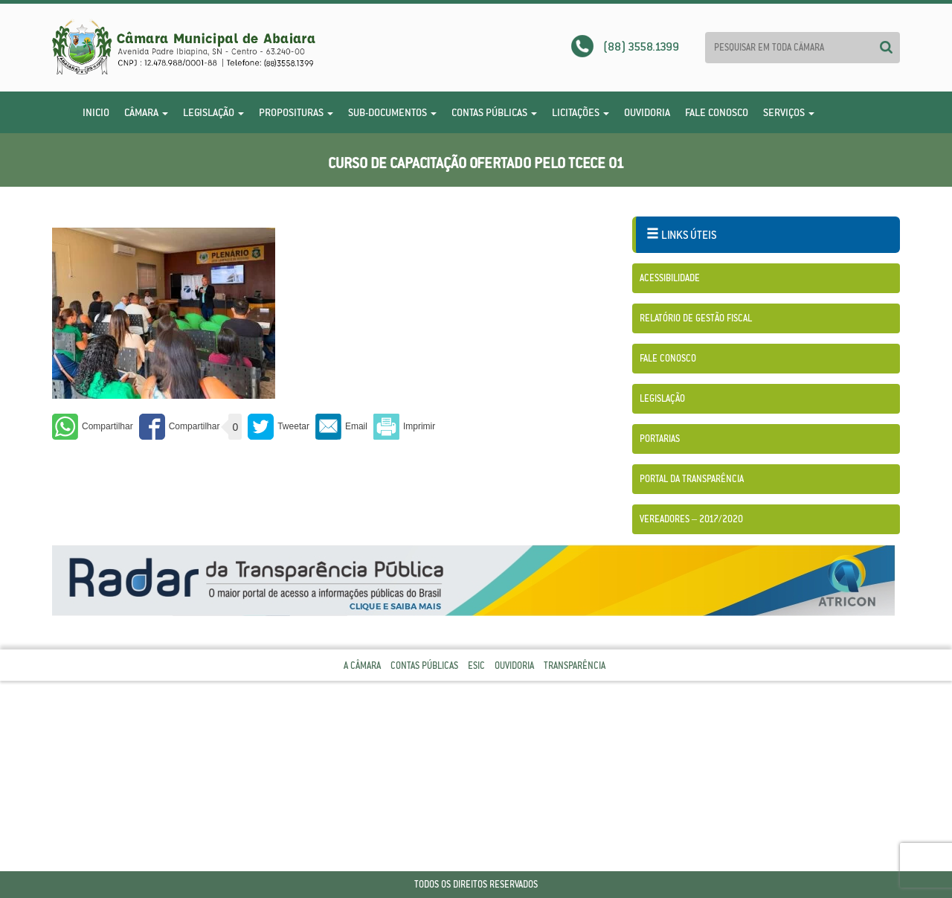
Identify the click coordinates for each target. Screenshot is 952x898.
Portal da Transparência (692, 478)
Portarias (660, 438)
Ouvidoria (647, 112)
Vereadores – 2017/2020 (691, 519)
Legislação (213, 112)
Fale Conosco (716, 112)
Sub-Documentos (392, 112)
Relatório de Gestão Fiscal (696, 318)
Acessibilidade (670, 277)
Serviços (788, 112)
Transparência (574, 665)
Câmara (146, 112)
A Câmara (362, 665)
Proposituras (296, 112)
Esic (476, 665)
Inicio (96, 112)
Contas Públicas (494, 112)
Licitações (580, 112)
